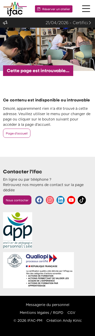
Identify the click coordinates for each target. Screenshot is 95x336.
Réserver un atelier (53, 9)
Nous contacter (17, 200)
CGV (71, 312)
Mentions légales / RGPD (41, 312)
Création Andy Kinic (64, 320)
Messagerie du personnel (47, 304)
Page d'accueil (17, 133)
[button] (86, 9)
